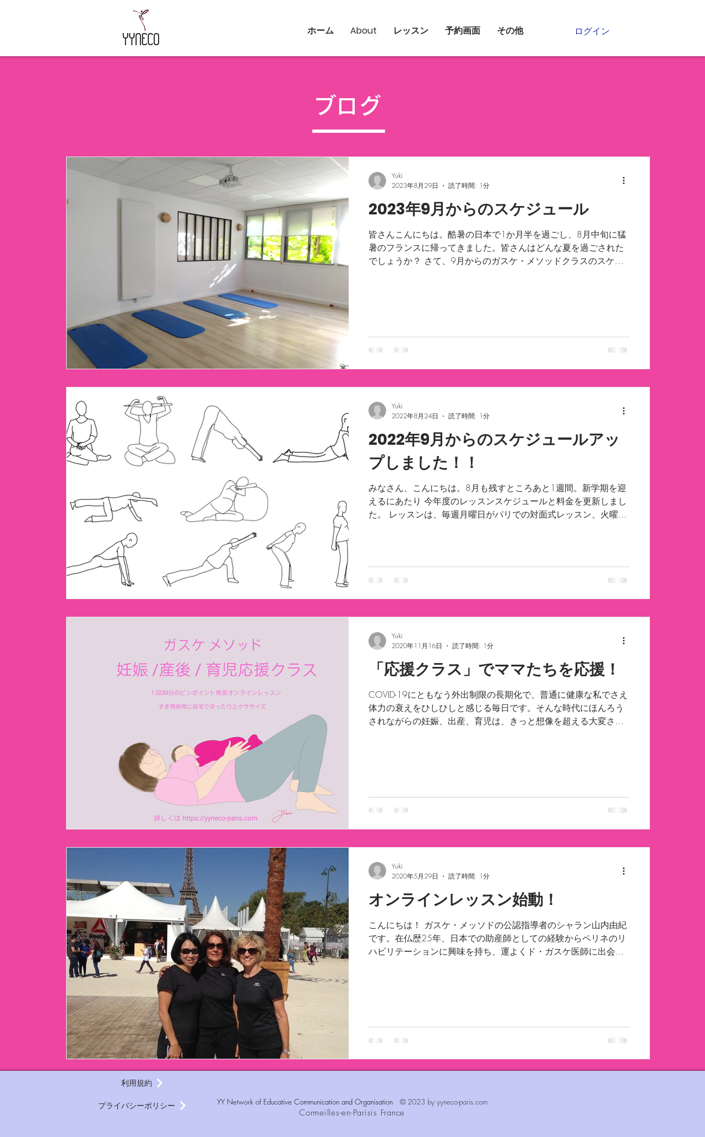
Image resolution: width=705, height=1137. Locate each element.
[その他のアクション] (627, 180)
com (481, 1102)
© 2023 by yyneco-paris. (437, 1102)
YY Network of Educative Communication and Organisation (308, 1102)
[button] (363, 31)
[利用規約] (142, 1083)
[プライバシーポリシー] (142, 1105)
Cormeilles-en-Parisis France (352, 1112)
